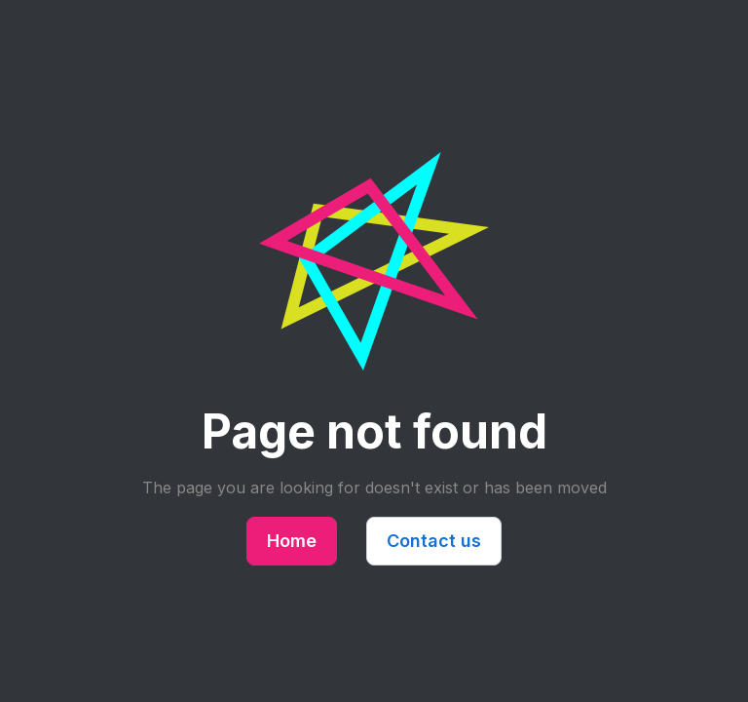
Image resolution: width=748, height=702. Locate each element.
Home (292, 540)
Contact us (434, 540)
